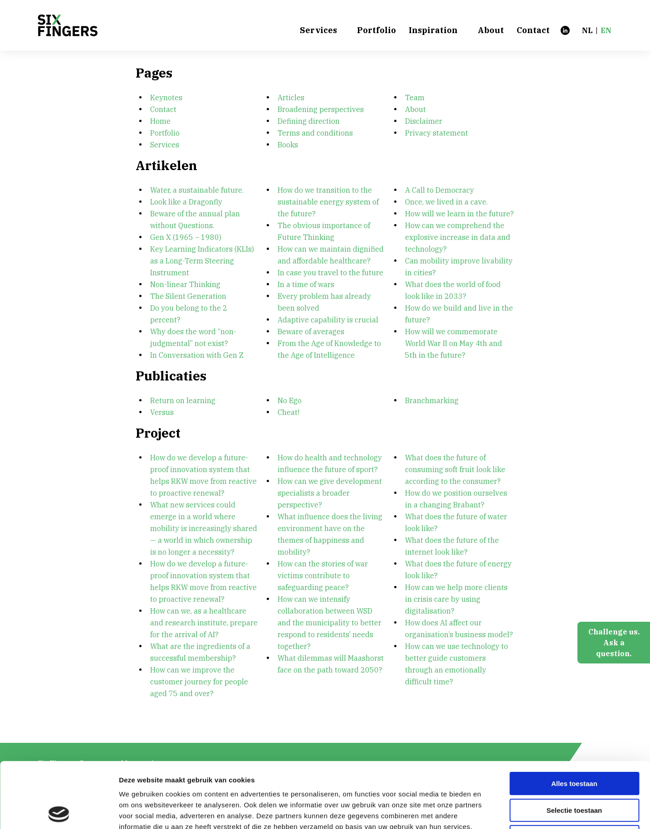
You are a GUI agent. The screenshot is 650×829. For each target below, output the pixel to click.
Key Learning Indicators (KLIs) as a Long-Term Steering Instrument (203, 260)
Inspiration (433, 30)
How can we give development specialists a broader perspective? (331, 493)
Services (318, 30)
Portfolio (376, 30)
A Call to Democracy (439, 190)
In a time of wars (306, 284)
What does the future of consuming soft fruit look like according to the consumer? (456, 469)
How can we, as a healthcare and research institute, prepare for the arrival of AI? (204, 622)
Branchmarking (432, 400)
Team (415, 97)
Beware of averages (311, 331)
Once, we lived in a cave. (446, 201)
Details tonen (490, 811)
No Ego (290, 400)
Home (160, 121)
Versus (162, 412)
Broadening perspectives (321, 109)
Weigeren (574, 771)
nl (587, 30)
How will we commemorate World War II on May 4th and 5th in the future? (454, 343)
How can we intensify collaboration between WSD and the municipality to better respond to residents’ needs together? (330, 623)
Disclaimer (423, 121)
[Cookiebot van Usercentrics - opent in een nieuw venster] (58, 811)
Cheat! (288, 412)
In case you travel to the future (330, 272)
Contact (533, 30)
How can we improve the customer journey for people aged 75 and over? (200, 681)
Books (288, 144)
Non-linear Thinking (185, 284)
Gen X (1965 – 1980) (185, 237)
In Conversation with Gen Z (197, 355)
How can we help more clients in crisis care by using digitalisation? (457, 599)
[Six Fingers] (68, 25)
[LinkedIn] (565, 30)
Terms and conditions (315, 132)
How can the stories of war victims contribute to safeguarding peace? (324, 575)
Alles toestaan (574, 718)
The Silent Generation (188, 296)
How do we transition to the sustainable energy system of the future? (329, 201)
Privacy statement (436, 132)
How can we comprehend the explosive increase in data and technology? (458, 237)
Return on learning (182, 400)
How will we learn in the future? (459, 213)
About (491, 30)
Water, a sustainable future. (197, 190)
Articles (291, 97)
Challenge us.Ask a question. (614, 642)
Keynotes (166, 97)
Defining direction (309, 121)
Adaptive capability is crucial (328, 319)
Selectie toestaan (574, 745)
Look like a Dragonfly (186, 201)
